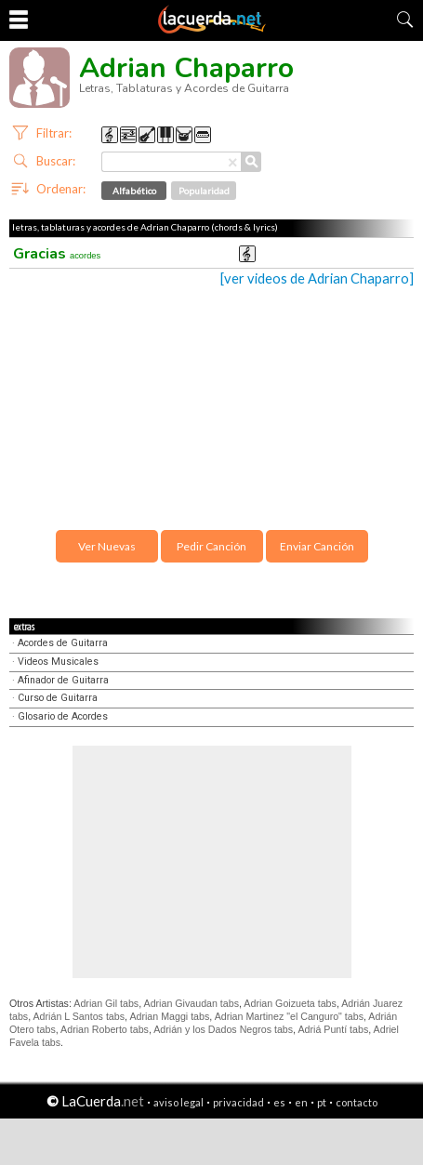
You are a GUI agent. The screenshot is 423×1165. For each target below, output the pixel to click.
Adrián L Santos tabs (79, 1016)
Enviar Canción (317, 546)
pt (321, 1102)
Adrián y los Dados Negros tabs (223, 1029)
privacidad (238, 1102)
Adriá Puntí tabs (332, 1029)
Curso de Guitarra (58, 698)
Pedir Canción (211, 546)
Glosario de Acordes (63, 716)
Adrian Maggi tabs (169, 1016)
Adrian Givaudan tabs (191, 1003)
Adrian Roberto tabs (104, 1029)
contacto (356, 1102)
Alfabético (134, 190)
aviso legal (178, 1102)
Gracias (56, 254)
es (279, 1102)
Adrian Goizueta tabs (290, 1003)
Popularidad (204, 190)
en (301, 1102)
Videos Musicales (58, 661)
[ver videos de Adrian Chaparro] (317, 278)
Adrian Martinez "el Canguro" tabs (289, 1016)
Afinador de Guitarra (63, 680)
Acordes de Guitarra (63, 643)
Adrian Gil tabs (106, 1003)
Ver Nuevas (107, 546)
